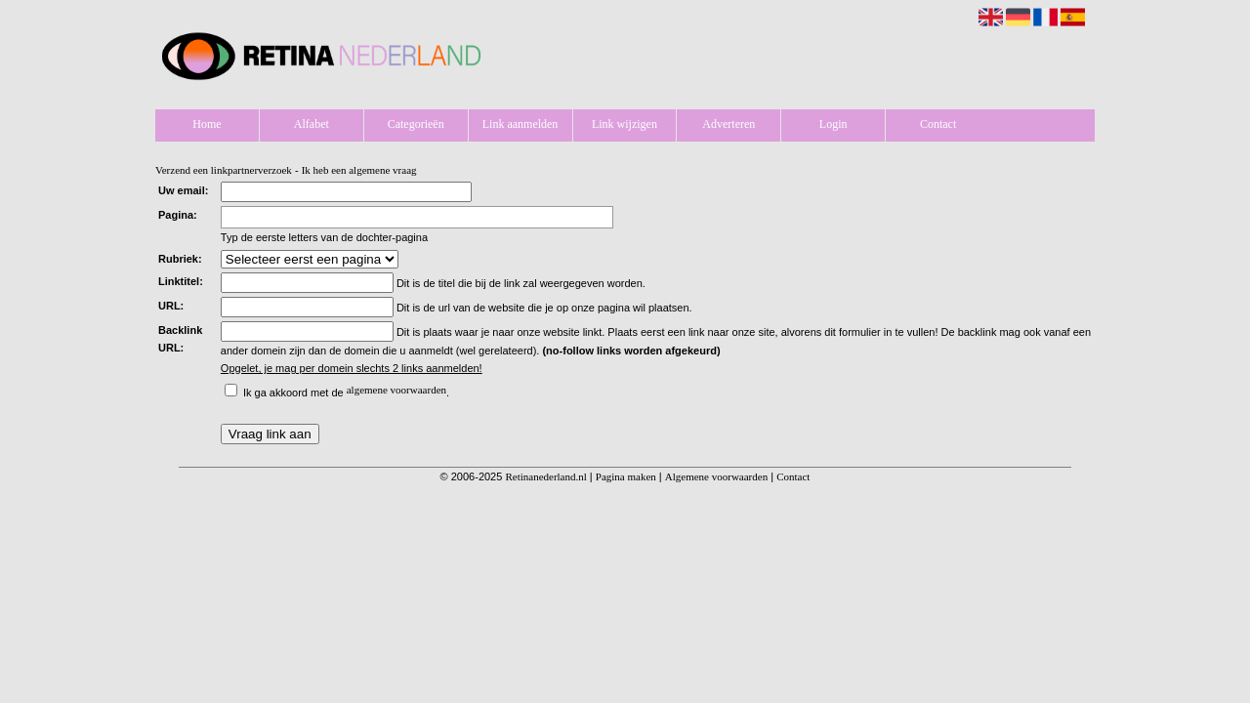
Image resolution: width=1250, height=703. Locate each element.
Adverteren (728, 124)
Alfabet (311, 124)
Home (206, 124)
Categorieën (416, 124)
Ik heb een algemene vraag (359, 170)
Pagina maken (626, 476)
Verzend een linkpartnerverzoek (223, 170)
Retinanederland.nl (545, 476)
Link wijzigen (624, 124)
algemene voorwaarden (396, 389)
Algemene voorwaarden (716, 476)
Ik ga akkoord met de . (346, 392)
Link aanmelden (520, 124)
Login (833, 124)
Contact (938, 124)
